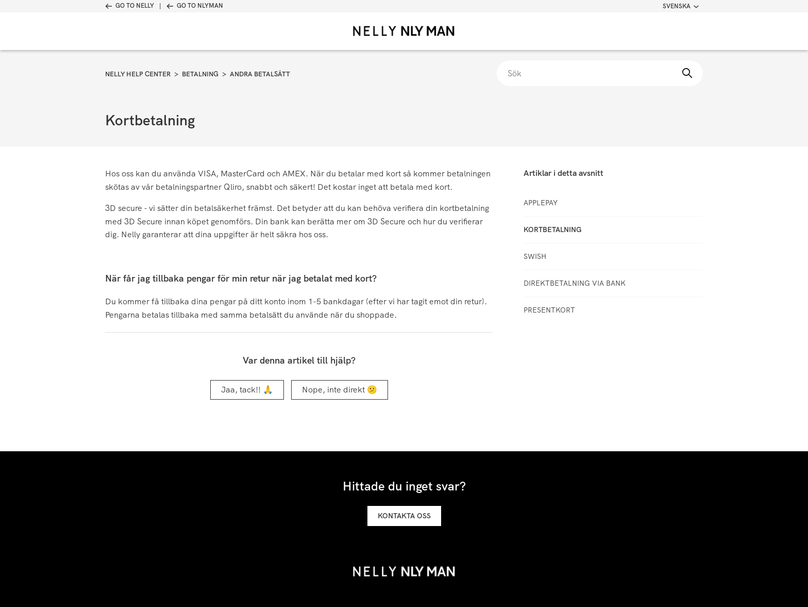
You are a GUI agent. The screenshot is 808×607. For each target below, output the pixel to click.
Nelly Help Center (138, 74)
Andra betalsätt (260, 74)
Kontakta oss (404, 515)
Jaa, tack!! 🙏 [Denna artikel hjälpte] (247, 389)
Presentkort (549, 310)
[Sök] (600, 73)
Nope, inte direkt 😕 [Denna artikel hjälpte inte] (339, 389)
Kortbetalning (553, 229)
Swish (535, 256)
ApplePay (541, 202)
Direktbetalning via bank (575, 283)
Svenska (681, 6)
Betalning (200, 74)
